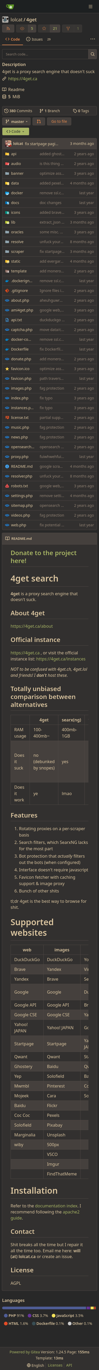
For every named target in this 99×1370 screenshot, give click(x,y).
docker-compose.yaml (22, 339)
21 (55, 28)
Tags (81, 110)
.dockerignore (22, 280)
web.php (18, 524)
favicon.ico (20, 368)
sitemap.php (22, 505)
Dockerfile (20, 349)
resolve (17, 241)
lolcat (16, 19)
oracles (17, 231)
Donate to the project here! (44, 556)
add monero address (58, 270)
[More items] (92, 39)
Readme (13, 89)
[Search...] (92, 54)
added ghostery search (59, 153)
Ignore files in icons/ (57, 290)
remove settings (54, 495)
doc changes (51, 202)
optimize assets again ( (59, 173)
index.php (20, 397)
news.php (19, 437)
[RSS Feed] (8, 28)
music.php (20, 427)
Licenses (55, 1365)
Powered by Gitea (25, 1351)
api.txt (16, 319)
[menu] (35, 1365)
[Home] (10, 6)
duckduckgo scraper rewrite (64, 319)
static (15, 261)
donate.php (21, 358)
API (69, 1365)
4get (31, 19)
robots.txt (19, 485)
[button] (38, 121)
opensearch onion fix (58, 446)
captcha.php (21, 329)
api (13, 153)
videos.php (20, 515)
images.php (21, 388)
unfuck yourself (53, 241)
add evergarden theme (59, 261)
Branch (49, 110)
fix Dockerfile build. (56, 349)
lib (13, 222)
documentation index (56, 1206)
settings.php (22, 495)
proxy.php (20, 456)
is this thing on (52, 163)
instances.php (22, 407)
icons (15, 212)
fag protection (52, 388)
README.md (22, 466)
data (15, 183)
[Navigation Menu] (91, 6)
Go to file (59, 121)
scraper (17, 251)
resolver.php (21, 476)
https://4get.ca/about (32, 626)
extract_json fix (52, 222)
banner (17, 173)
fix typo (46, 397)
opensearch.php (22, 446)
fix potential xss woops (59, 524)
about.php (20, 300)
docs (15, 202)
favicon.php (21, 378)
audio (16, 163)
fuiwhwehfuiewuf (54, 456)
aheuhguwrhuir (53, 300)
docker (17, 192)
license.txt (20, 417)
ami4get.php (22, 310)
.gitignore (19, 290)
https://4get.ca (25, 653)
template (19, 270)
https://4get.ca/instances (61, 659)
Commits (18, 110)
